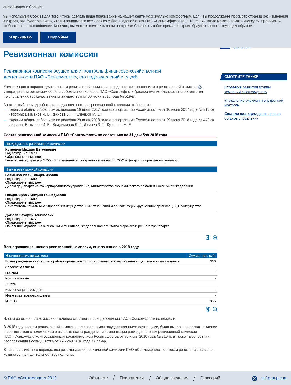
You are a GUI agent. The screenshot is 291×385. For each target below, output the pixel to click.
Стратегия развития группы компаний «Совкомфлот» (247, 89)
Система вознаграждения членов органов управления (252, 116)
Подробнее (58, 37)
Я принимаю (20, 37)
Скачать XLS (208, 237)
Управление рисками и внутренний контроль (253, 102)
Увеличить (215, 237)
